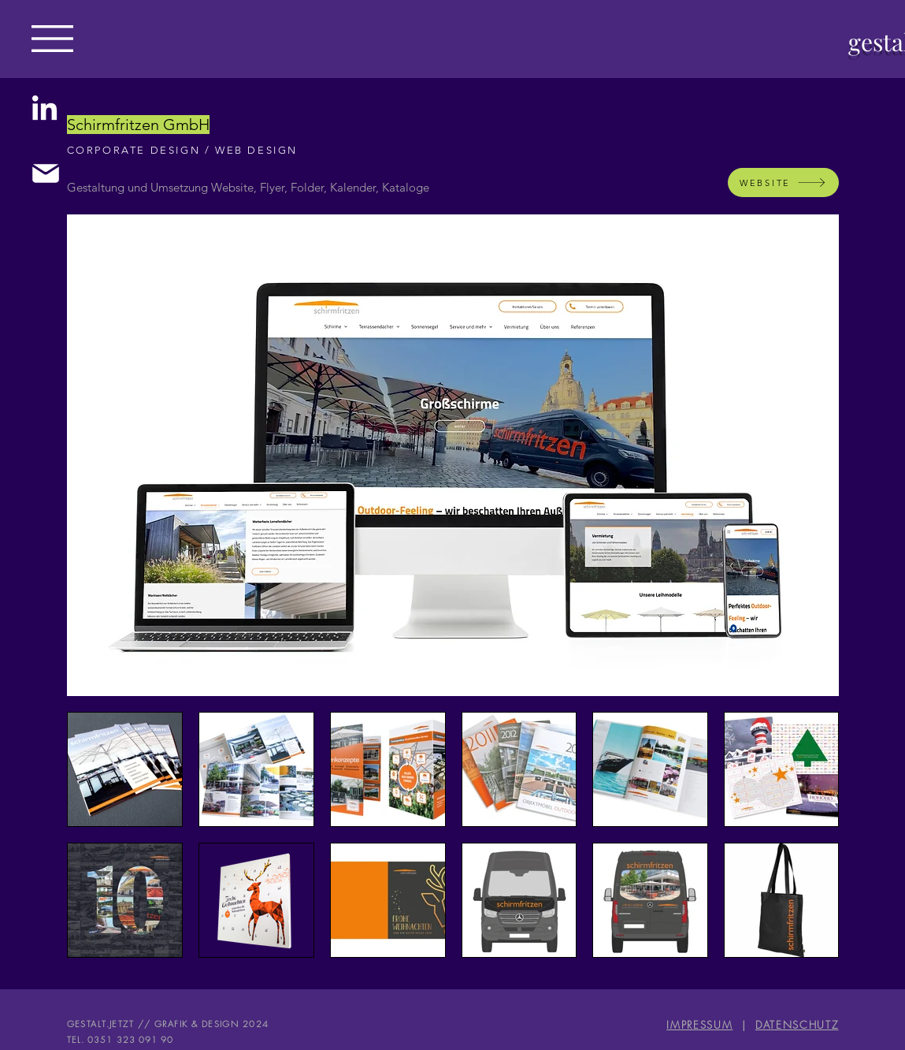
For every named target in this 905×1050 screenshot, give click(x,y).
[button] (52, 38)
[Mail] (45, 173)
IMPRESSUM (699, 1025)
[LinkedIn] (44, 110)
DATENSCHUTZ (797, 1025)
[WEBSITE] (783, 182)
